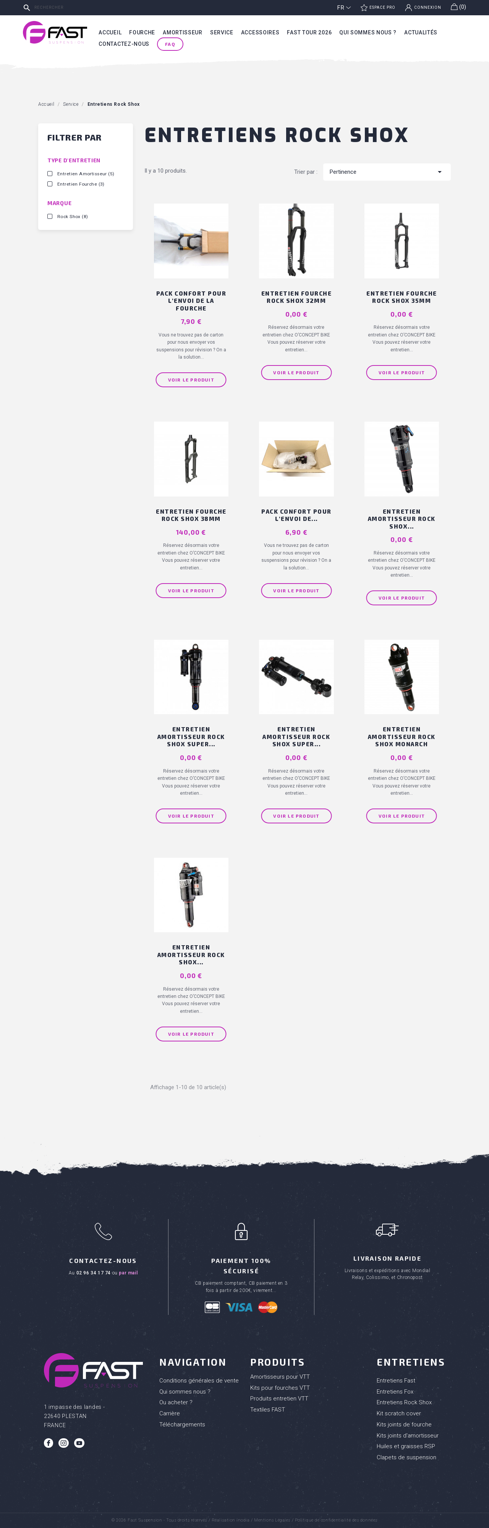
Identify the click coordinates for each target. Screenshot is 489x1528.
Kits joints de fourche (404, 1424)
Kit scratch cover (399, 1413)
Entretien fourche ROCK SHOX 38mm (191, 515)
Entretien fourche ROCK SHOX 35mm (401, 297)
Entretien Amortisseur (86, 173)
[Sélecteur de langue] (344, 7)
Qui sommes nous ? (368, 32)
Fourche (142, 32)
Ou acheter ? (176, 1402)
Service (221, 32)
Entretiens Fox (395, 1391)
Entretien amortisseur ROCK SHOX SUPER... (191, 736)
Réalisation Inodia (231, 1520)
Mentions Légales (272, 1520)
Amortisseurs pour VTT (280, 1376)
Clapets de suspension (406, 1457)
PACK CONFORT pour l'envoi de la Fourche (191, 301)
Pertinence (387, 171)
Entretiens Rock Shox (404, 1402)
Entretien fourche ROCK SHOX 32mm (296, 297)
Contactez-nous (124, 44)
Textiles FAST (267, 1409)
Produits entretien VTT (279, 1398)
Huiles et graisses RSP (406, 1446)
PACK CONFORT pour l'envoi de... (296, 515)
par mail (128, 1273)
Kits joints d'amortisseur (408, 1435)
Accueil (110, 32)
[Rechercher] (78, 7)
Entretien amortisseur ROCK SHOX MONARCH (402, 736)
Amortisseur (182, 32)
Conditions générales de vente (199, 1380)
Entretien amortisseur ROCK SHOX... (402, 519)
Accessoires (260, 32)
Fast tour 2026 (309, 32)
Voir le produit (191, 379)
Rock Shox (72, 216)
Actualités (420, 32)
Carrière (169, 1413)
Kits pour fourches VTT (280, 1387)
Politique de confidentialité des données (336, 1520)
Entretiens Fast (396, 1380)
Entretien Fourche (81, 184)
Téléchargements (182, 1424)
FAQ (170, 44)
